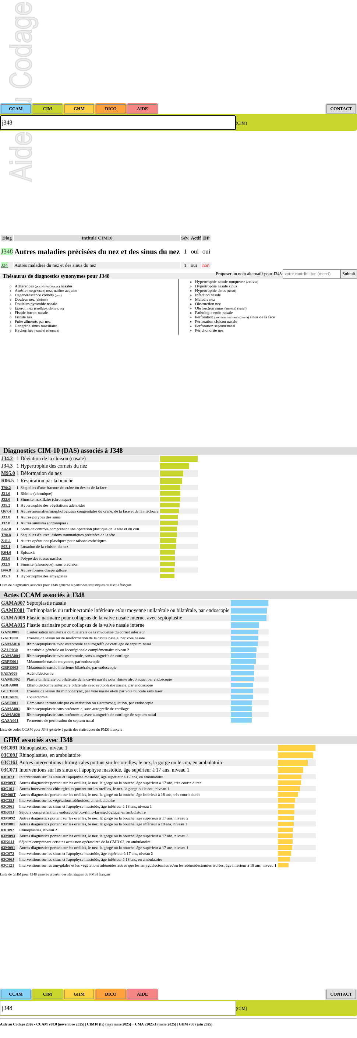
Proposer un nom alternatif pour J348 (249, 273)
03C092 (7, 830)
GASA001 (9, 720)
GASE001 (9, 702)
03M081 (8, 824)
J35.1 (5, 576)
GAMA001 (10, 708)
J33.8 (5, 517)
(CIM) (241, 123)
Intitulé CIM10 (97, 238)
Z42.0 (6, 529)
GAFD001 (10, 638)
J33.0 (5, 558)
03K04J (7, 841)
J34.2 (7, 458)
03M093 (8, 835)
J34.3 (7, 466)
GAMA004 (10, 655)
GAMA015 (13, 625)
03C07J (7, 777)
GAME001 (13, 610)
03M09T (8, 782)
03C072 (7, 853)
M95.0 (8, 473)
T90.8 (6, 534)
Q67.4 (6, 511)
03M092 (8, 818)
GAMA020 (10, 714)
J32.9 (5, 564)
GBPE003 (9, 667)
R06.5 (7, 480)
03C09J (9, 755)
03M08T (8, 794)
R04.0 (6, 552)
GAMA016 (10, 644)
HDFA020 (9, 697)
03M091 (8, 847)
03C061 (7, 806)
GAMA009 (13, 618)
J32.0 (5, 499)
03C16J (9, 762)
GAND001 (10, 632)
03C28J (7, 800)
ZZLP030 (9, 649)
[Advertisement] (178, 51)
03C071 (9, 770)
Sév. (185, 238)
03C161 (7, 788)
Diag (7, 238)
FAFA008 (9, 673)
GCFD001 (10, 691)
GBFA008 (9, 685)
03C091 (9, 748)
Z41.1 (6, 540)
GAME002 (10, 679)
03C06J (7, 859)
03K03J (7, 812)
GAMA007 (13, 603)
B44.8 (6, 570)
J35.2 (5, 505)
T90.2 (6, 487)
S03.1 (5, 546)
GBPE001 (9, 661)
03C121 (7, 865)
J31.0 (5, 493)
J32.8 (5, 523)
